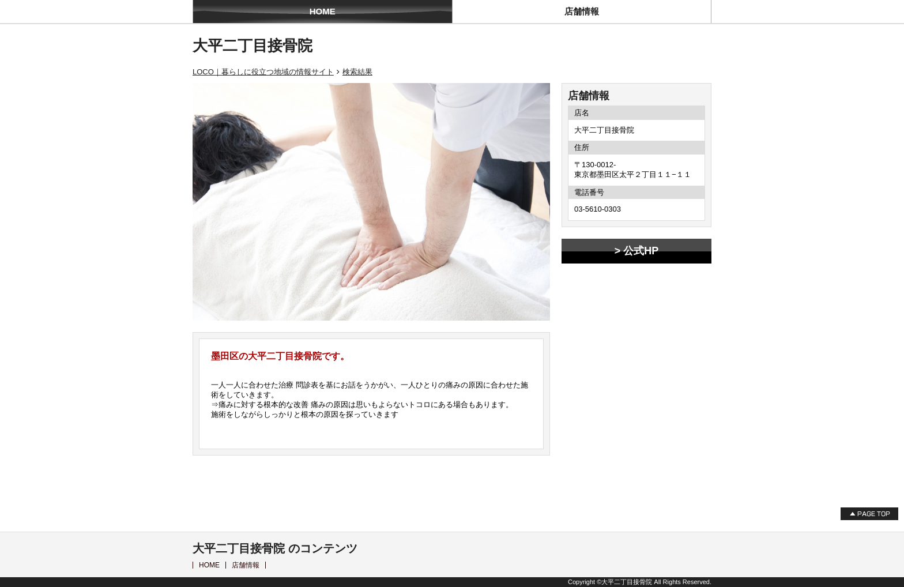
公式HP (640, 251)
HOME (323, 11)
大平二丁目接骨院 (252, 45)
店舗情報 (581, 11)
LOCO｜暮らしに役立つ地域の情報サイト (263, 71)
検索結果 (357, 71)
